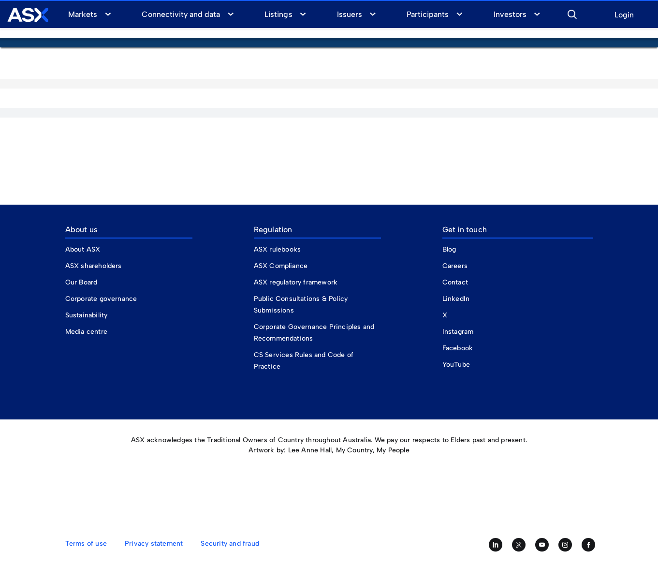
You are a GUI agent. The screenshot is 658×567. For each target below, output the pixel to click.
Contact (455, 282)
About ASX (83, 249)
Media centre (86, 332)
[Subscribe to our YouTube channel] (542, 545)
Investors (510, 14)
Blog (449, 249)
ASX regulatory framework (296, 282)
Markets (82, 14)
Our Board (81, 282)
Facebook (457, 348)
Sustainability (86, 315)
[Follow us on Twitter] (519, 545)
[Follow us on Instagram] (565, 545)
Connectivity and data (181, 14)
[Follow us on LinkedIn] (495, 545)
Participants (428, 14)
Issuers (349, 14)
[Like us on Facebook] (588, 545)
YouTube (456, 364)
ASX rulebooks (277, 249)
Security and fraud (230, 543)
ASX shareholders (94, 266)
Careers (455, 266)
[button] (572, 13)
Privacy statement (154, 543)
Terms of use (86, 543)
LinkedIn (456, 299)
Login (624, 15)
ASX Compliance (281, 266)
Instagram (458, 332)
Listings (278, 14)
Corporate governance (101, 299)
